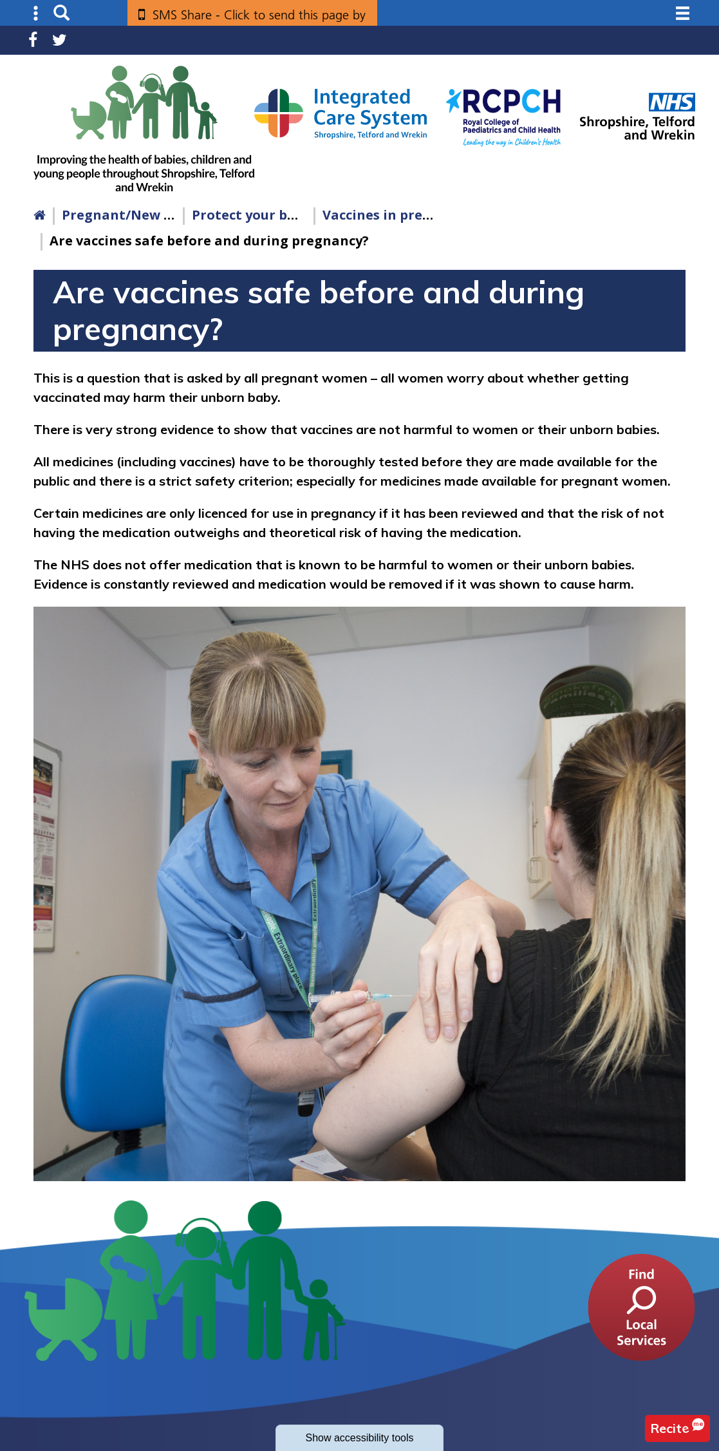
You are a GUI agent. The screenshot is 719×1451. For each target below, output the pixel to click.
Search (61, 13)
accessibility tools (359, 1437)
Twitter (59, 40)
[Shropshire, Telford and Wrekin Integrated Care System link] (340, 113)
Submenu (36, 13)
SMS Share (259, 19)
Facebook (32, 40)
